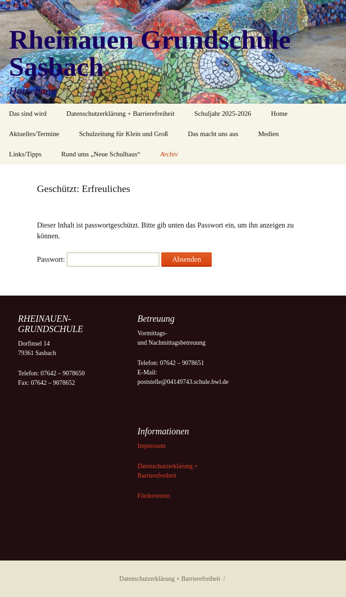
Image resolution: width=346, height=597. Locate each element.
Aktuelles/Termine (34, 133)
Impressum (152, 445)
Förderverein (153, 495)
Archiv (169, 154)
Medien (268, 133)
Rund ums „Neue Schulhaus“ (100, 154)
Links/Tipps (25, 154)
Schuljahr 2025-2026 (222, 113)
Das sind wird (27, 113)
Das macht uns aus (213, 133)
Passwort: (98, 259)
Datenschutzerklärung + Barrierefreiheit (120, 113)
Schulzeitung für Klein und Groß (123, 133)
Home (279, 113)
